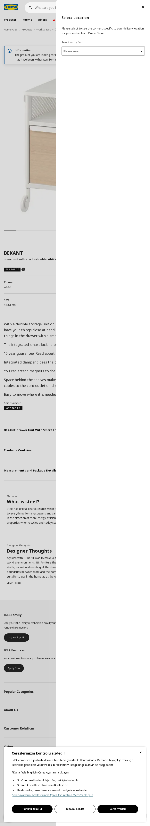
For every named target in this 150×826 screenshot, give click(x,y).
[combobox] (103, 51)
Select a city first (72, 42)
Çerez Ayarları (118, 809)
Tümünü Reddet (75, 809)
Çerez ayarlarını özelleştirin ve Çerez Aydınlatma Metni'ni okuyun (52, 795)
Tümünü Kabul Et (32, 809)
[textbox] (103, 51)
